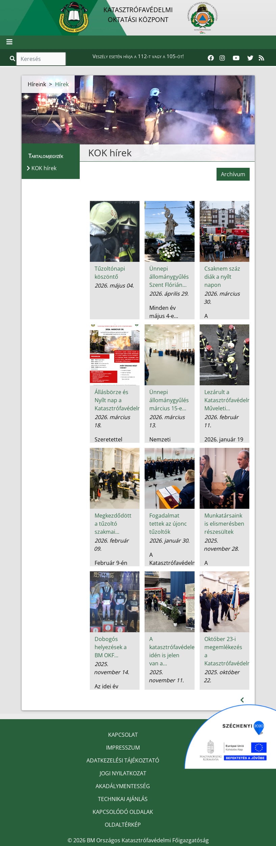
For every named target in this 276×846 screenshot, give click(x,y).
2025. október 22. (222, 676)
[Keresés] (41, 58)
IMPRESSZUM (123, 747)
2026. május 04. (114, 285)
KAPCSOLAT (123, 734)
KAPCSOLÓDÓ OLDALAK (123, 812)
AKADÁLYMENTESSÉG (123, 786)
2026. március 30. (222, 297)
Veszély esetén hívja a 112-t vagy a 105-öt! (138, 56)
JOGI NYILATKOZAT (123, 773)
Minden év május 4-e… (163, 312)
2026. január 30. (169, 540)
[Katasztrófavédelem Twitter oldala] (250, 58)
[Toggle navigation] (9, 42)
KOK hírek (110, 152)
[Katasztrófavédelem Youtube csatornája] (236, 58)
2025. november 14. (111, 668)
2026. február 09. (111, 544)
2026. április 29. (169, 293)
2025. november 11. (166, 676)
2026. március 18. (112, 421)
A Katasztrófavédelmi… (169, 559)
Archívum (233, 174)
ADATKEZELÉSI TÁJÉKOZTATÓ (122, 760)
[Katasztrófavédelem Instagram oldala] (222, 58)
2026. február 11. (221, 421)
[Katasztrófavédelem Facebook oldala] (211, 58)
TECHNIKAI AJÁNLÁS (123, 799)
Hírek (62, 84)
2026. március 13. (167, 421)
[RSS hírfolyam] (261, 58)
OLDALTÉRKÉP (123, 824)
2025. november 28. (221, 544)
